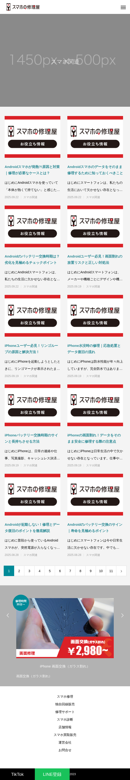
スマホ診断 (65, 719)
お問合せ (65, 750)
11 (111, 571)
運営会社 (65, 742)
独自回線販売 (65, 704)
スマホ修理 (65, 696)
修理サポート (65, 712)
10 (101, 571)
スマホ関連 (30, 197)
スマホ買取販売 (65, 735)
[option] (65, 637)
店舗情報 (65, 727)
